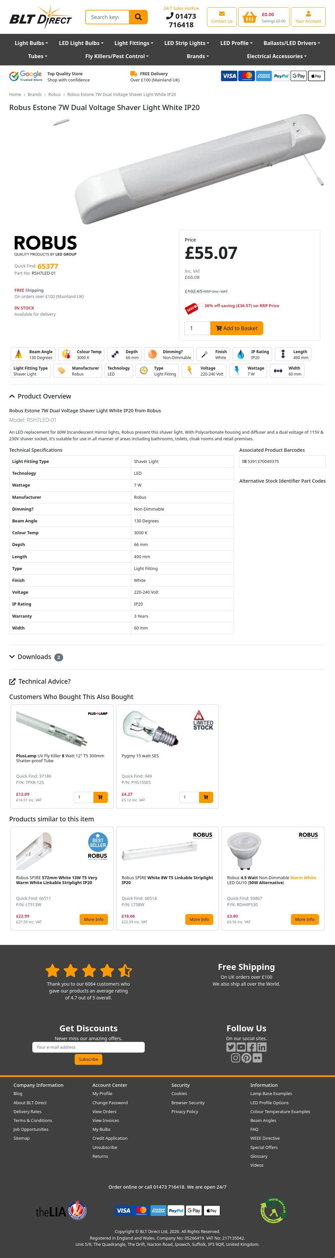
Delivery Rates (27, 1111)
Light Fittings (132, 43)
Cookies (179, 1093)
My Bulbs (101, 1129)
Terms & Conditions (32, 1120)
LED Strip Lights (184, 43)
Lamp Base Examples (271, 1093)
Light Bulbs (29, 43)
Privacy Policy (184, 1111)
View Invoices (105, 1120)
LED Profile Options (269, 1103)
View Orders (104, 1111)
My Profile (102, 1093)
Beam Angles (263, 1120)
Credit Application (110, 1138)
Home (15, 94)
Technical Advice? (40, 681)
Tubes (36, 56)
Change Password (110, 1103)
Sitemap (21, 1138)
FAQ (254, 1129)
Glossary (259, 1156)
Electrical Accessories (275, 56)
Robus (54, 94)
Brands (196, 56)
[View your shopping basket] (264, 16)
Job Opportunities (30, 1129)
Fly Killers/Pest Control (115, 56)
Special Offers (264, 1147)
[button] (320, 756)
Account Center (109, 1085)
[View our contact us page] (222, 16)
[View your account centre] (308, 16)
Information (264, 1085)
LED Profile (234, 43)
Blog (17, 1093)
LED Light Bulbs (79, 43)
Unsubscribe (104, 1147)
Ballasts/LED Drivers (290, 43)
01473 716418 (181, 20)
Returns (100, 1156)
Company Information (38, 1085)
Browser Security (188, 1103)
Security (180, 1085)
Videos (257, 1165)
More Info (93, 919)
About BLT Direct (30, 1103)
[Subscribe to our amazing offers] (88, 1047)
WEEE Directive (265, 1138)
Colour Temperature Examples (280, 1111)
